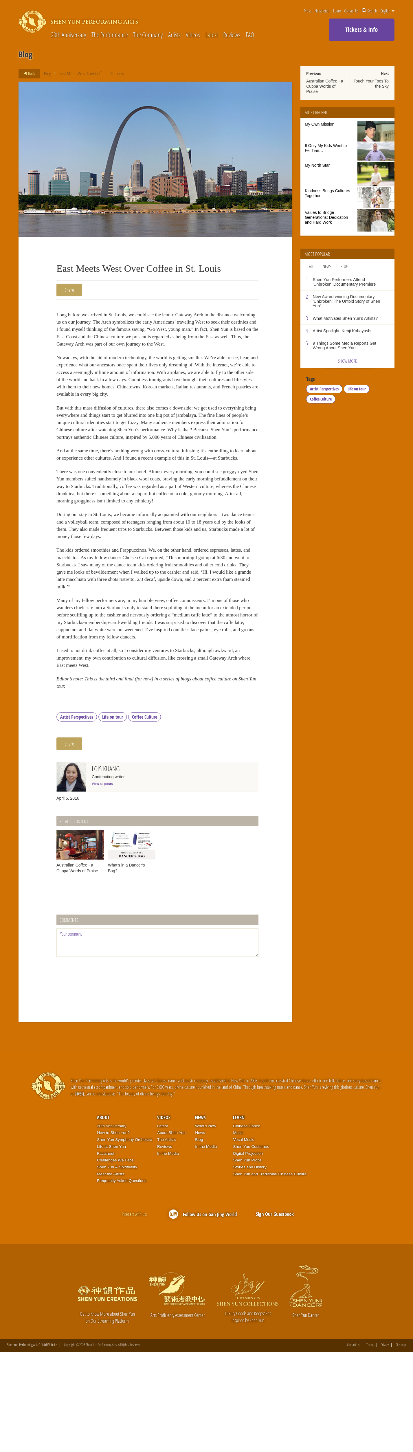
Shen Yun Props (247, 1260)
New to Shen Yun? (113, 1233)
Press (307, 10)
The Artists (166, 1240)
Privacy (385, 1445)
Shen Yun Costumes (251, 1246)
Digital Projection (248, 1253)
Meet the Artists (110, 1274)
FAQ (250, 35)
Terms (370, 1445)
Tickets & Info (361, 29)
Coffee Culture (144, 817)
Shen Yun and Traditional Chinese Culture (269, 1274)
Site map (401, 1445)
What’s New (205, 1226)
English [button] (387, 10)
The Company (148, 35)
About (103, 1217)
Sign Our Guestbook (275, 1314)
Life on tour (112, 817)
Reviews (231, 35)
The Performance (109, 35)
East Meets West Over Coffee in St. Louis (91, 73)
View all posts (102, 884)
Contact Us (351, 10)
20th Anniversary (68, 35)
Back (27, 73)
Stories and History (249, 1267)
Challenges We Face (115, 1260)
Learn (337, 10)
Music (238, 1233)
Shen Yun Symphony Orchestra (124, 1240)
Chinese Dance (246, 1226)
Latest (211, 35)
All (311, 266)
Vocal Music (243, 1240)
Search (369, 10)
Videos (193, 35)
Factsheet (105, 1253)
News (327, 266)
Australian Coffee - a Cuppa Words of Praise (324, 86)
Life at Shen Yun (111, 1246)
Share (69, 290)
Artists (174, 35)
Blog (47, 73)
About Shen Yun (171, 1233)
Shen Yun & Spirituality (117, 1267)
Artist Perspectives (76, 817)
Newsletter (322, 10)
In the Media (168, 1253)
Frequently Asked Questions (121, 1281)
